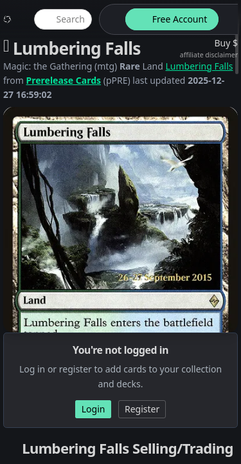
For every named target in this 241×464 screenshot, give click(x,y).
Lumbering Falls (199, 66)
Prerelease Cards (64, 80)
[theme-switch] (109, 19)
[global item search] (63, 19)
